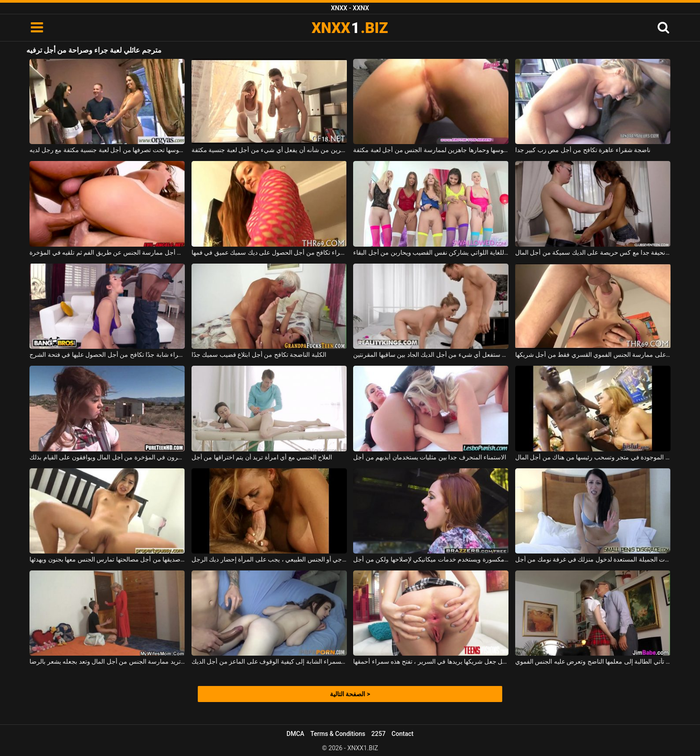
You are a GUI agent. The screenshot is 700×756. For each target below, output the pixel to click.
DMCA (295, 733)
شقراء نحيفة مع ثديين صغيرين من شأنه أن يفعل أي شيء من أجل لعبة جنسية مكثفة (269, 149)
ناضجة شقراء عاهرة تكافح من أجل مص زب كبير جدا (582, 149)
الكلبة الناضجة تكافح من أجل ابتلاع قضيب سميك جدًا (259, 354)
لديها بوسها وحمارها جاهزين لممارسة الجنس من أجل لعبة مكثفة (430, 149)
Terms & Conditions (337, 733)
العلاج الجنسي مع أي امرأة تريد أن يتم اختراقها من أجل (262, 457)
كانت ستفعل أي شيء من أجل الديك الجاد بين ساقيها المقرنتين (430, 354)
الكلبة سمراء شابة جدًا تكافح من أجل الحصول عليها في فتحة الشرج (107, 354)
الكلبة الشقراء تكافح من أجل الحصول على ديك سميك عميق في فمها (269, 252)
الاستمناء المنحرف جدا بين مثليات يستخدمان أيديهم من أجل (429, 457)
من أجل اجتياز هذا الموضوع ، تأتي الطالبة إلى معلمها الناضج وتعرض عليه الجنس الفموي (593, 661)
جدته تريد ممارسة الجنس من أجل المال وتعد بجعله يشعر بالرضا (107, 661)
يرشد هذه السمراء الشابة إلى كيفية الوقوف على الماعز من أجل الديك (269, 661)
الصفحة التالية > (350, 694)
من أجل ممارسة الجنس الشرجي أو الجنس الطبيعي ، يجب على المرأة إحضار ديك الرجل (269, 559)
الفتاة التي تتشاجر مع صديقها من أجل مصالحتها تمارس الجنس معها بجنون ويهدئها (107, 559)
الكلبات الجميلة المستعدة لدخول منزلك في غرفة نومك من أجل (593, 559)
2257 (378, 733)
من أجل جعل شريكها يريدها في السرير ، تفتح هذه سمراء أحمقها (430, 661)
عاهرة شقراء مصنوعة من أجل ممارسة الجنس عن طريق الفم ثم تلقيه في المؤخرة (107, 252)
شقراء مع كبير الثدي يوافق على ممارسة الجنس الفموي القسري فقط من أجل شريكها (593, 354)
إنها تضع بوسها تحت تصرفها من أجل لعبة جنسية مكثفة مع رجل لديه (107, 149)
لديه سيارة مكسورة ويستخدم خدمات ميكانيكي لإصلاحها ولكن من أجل (430, 559)
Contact (402, 733)
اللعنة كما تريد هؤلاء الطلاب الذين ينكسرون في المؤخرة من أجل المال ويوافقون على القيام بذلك (107, 457)
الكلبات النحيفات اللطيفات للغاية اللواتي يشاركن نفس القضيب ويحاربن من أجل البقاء (430, 252)
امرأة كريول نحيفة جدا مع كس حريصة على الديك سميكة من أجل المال (593, 252)
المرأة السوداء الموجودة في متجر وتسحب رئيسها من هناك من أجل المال (593, 457)
